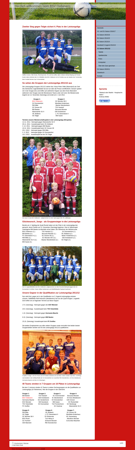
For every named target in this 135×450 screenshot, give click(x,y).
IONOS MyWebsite (34, 449)
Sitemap (26, 443)
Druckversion (17, 443)
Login (121, 443)
